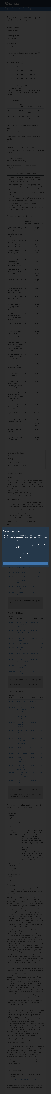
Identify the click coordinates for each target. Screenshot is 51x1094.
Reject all (25, 553)
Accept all (25, 563)
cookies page (15, 547)
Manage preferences (25, 558)
